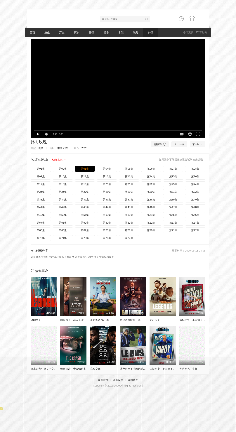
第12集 (107, 176)
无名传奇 (155, 319)
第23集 (173, 184)
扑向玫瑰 (39, 142)
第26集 (63, 191)
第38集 (151, 199)
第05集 (129, 168)
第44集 (107, 207)
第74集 (63, 238)
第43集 (85, 207)
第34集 (63, 199)
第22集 (151, 184)
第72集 (195, 230)
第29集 (129, 191)
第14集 (151, 176)
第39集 (173, 199)
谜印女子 (36, 319)
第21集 (129, 184)
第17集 (41, 184)
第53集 (129, 214)
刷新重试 (160, 144)
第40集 (195, 199)
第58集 (63, 222)
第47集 (173, 207)
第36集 (107, 199)
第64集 (195, 222)
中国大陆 (62, 148)
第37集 (129, 199)
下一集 (197, 144)
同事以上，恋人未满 (72, 319)
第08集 (195, 168)
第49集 (41, 214)
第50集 (63, 214)
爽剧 (76, 32)
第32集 (195, 191)
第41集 (41, 207)
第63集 (173, 222)
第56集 (195, 214)
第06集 (151, 168)
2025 (84, 148)
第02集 (63, 168)
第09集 (41, 176)
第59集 (85, 222)
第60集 (107, 222)
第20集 (107, 184)
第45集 (129, 207)
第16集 (195, 176)
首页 (32, 32)
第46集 (151, 207)
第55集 (173, 214)
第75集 (85, 238)
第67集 (85, 230)
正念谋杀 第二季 (99, 319)
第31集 (173, 191)
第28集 (107, 191)
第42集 (63, 207)
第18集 (63, 184)
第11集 (85, 176)
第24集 (195, 184)
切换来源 (59, 159)
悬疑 (135, 32)
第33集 (41, 199)
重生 (47, 32)
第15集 (173, 176)
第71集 (173, 230)
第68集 (107, 230)
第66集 (63, 230)
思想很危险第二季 (130, 319)
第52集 (107, 214)
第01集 (41, 168)
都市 (106, 32)
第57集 (41, 222)
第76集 (107, 238)
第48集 (195, 207)
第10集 (63, 176)
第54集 (151, 214)
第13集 (129, 176)
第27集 (85, 191)
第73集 (41, 238)
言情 (91, 32)
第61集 (129, 222)
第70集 (151, 230)
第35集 (85, 199)
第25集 (41, 191)
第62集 (151, 222)
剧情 (150, 32)
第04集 (107, 168)
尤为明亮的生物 (188, 368)
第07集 (173, 168)
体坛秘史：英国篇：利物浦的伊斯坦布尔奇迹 (205, 319)
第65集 (41, 230)
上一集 (179, 144)
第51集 (85, 214)
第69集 (129, 230)
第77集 (129, 238)
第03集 (85, 168)
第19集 (85, 184)
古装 (121, 32)
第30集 (151, 191)
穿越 (62, 32)
